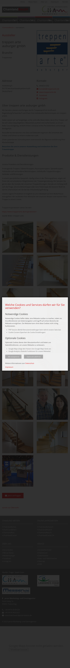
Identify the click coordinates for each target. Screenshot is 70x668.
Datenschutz (29, 363)
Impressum (9, 367)
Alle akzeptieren (13, 357)
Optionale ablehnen (34, 357)
